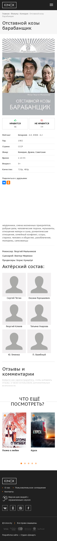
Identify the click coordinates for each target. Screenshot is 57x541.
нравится (15, 123)
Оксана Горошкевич (39, 286)
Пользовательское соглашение (30, 487)
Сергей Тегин (14, 286)
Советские (40, 152)
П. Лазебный (39, 342)
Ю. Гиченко (14, 342)
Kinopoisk (22, 135)
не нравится (42, 123)
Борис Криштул (24, 260)
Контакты (9, 491)
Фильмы (14, 14)
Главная (5, 14)
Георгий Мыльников (25, 251)
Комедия (24, 14)
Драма (31, 152)
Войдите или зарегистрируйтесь (18, 380)
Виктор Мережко (23, 255)
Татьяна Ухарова (39, 314)
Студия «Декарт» (28, 535)
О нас (7, 487)
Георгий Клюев (14, 314)
